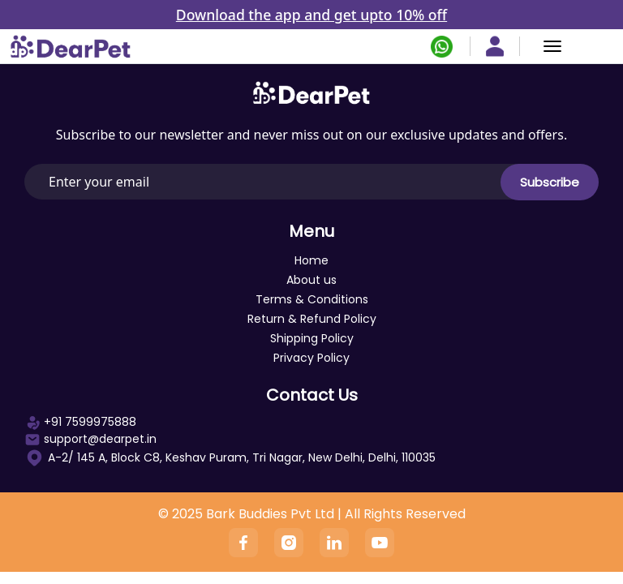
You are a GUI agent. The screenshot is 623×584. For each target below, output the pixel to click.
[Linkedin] (334, 542)
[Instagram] (288, 542)
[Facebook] (243, 542)
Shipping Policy (312, 338)
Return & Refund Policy (311, 319)
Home (311, 260)
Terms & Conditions (312, 299)
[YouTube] (379, 542)
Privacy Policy (311, 358)
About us (311, 280)
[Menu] (552, 46)
